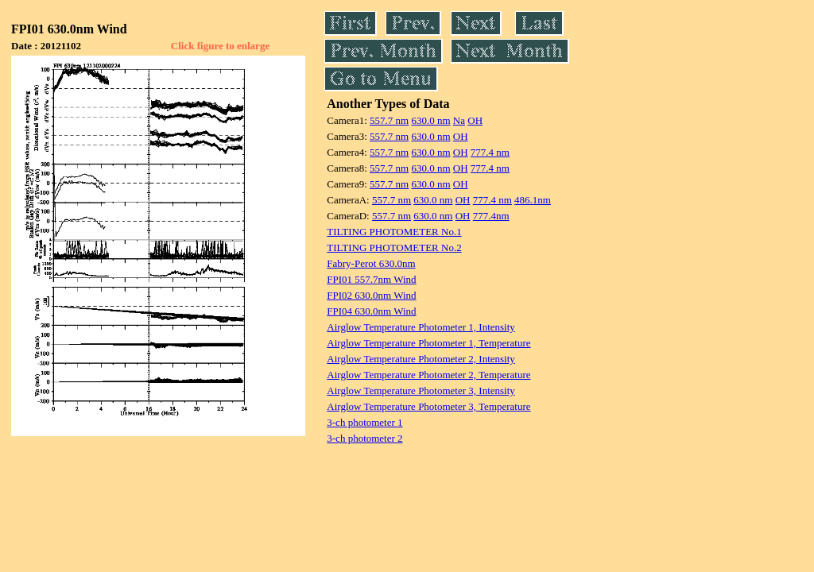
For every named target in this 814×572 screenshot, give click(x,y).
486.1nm (532, 200)
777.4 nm (490, 152)
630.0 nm (430, 120)
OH (475, 120)
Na (459, 120)
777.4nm (491, 216)
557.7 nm (389, 120)
